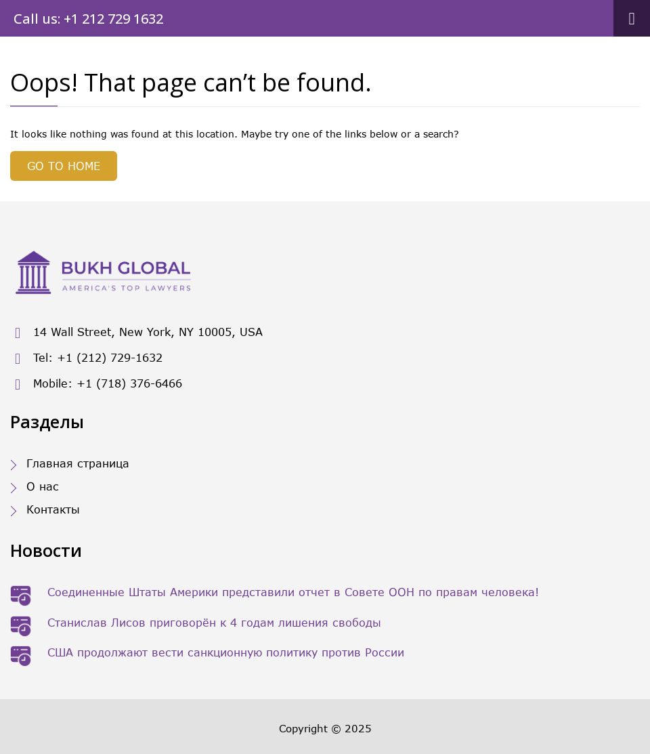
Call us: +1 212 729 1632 (88, 18)
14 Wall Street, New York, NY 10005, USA (136, 333)
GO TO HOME (63, 165)
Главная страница (77, 463)
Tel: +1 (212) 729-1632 (86, 358)
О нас (42, 486)
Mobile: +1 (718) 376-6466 (96, 384)
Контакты (53, 509)
